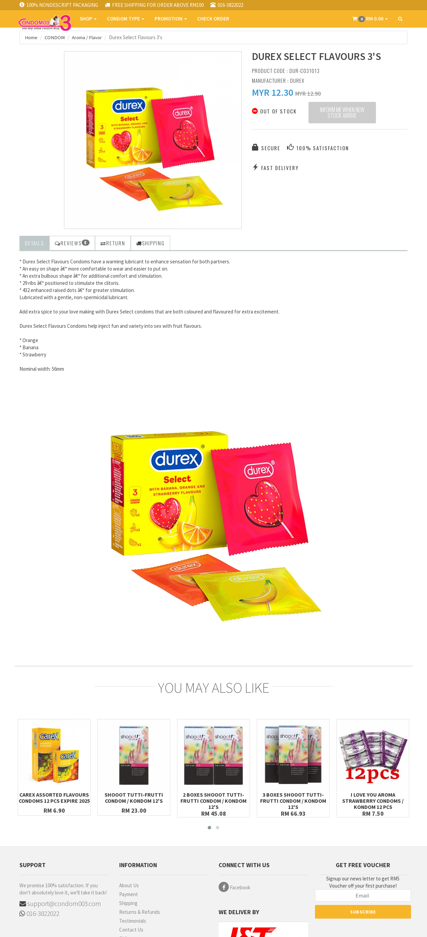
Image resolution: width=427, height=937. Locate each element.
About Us (129, 885)
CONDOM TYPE (125, 18)
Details (34, 242)
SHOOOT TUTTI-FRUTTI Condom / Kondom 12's (134, 797)
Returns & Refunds (139, 911)
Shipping (128, 903)
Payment (128, 894)
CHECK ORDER (213, 18)
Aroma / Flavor (87, 37)
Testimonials (132, 920)
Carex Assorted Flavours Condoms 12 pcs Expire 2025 (54, 800)
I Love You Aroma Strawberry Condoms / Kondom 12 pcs (373, 800)
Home (31, 37)
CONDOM (55, 37)
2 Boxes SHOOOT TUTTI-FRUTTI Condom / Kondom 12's (213, 800)
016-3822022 (39, 913)
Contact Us (131, 929)
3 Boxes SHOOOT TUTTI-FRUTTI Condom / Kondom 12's (293, 800)
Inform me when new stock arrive (342, 113)
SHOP (87, 18)
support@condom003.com (60, 903)
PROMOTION (170, 18)
